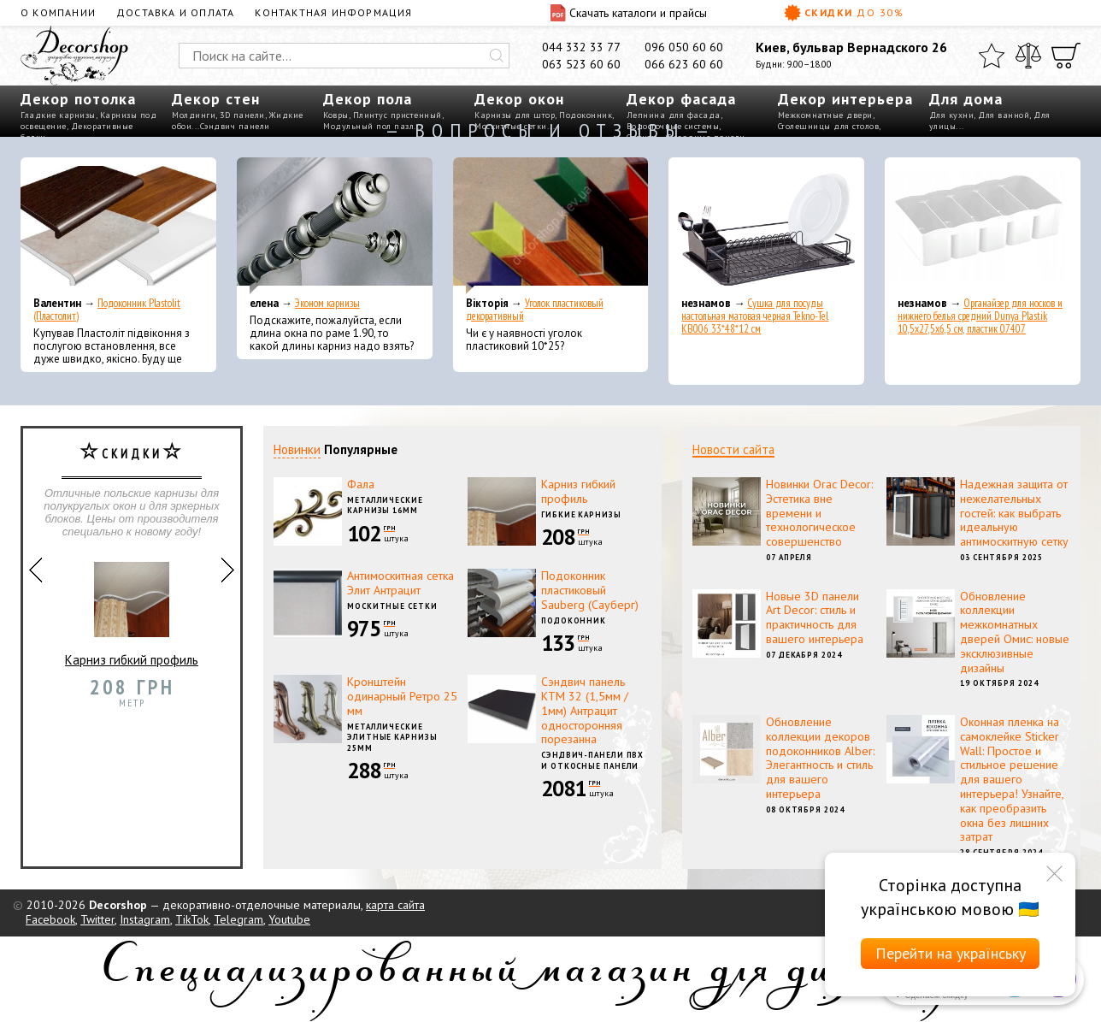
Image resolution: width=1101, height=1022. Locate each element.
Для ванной (1003, 115)
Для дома (966, 99)
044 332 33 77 (581, 47)
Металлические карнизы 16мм (385, 505)
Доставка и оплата (175, 12)
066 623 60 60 (684, 64)
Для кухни (951, 115)
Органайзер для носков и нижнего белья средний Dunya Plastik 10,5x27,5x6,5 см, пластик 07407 (980, 316)
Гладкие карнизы (58, 115)
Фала (360, 484)
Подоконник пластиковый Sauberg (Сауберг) (590, 590)
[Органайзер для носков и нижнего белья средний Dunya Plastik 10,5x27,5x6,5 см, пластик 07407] (982, 225)
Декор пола (367, 99)
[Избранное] (991, 55)
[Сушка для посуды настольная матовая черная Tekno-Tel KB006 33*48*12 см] (766, 225)
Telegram (238, 919)
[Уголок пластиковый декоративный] (551, 225)
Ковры (336, 115)
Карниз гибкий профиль (131, 607)
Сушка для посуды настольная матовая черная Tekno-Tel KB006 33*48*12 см (754, 316)
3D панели (242, 115)
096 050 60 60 (684, 47)
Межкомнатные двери (825, 115)
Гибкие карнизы (581, 514)
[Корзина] (1065, 55)
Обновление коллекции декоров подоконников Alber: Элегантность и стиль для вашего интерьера (820, 757)
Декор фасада (681, 99)
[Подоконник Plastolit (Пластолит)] (118, 225)
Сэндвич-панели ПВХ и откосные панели (592, 760)
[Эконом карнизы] (335, 225)
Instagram (145, 919)
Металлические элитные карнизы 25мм (392, 737)
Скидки (844, 12)
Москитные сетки (392, 606)
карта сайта (395, 905)
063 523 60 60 (581, 64)
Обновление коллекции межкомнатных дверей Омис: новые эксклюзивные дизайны (1014, 632)
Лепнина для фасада (674, 115)
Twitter (97, 919)
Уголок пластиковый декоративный (534, 309)
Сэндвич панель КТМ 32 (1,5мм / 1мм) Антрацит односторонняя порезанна (584, 710)
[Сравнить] (1028, 55)
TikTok (192, 919)
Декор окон (519, 99)
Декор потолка (78, 99)
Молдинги (193, 115)
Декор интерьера (845, 99)
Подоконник (585, 115)
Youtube (289, 919)
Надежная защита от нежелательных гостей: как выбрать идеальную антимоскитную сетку (1014, 512)
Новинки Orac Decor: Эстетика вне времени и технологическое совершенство (819, 512)
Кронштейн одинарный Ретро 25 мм (402, 696)
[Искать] (496, 55)
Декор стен (216, 99)
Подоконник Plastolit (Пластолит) (106, 309)
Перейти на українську (950, 953)
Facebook (50, 919)
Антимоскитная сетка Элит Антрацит (400, 583)
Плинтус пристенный (397, 115)
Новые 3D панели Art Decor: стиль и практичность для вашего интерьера (814, 617)
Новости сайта (733, 449)
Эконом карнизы (327, 303)
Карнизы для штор (514, 115)
